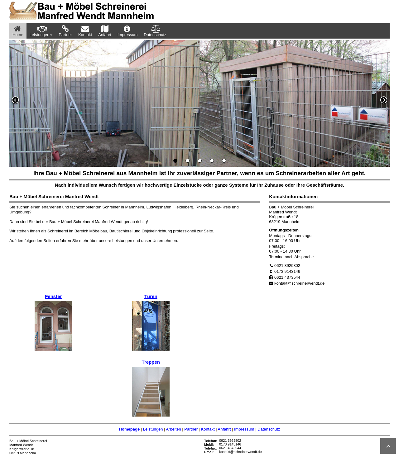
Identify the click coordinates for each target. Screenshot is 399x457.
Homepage (129, 429)
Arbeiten (173, 429)
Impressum (244, 429)
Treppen (151, 362)
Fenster (53, 296)
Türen (150, 296)
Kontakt (208, 429)
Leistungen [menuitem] (41, 31)
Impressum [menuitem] (127, 31)
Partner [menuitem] (65, 31)
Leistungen (153, 429)
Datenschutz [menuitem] (155, 31)
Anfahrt (224, 429)
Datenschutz (268, 429)
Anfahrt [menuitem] (104, 31)
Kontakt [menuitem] (85, 31)
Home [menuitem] (17, 31)
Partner (191, 429)
